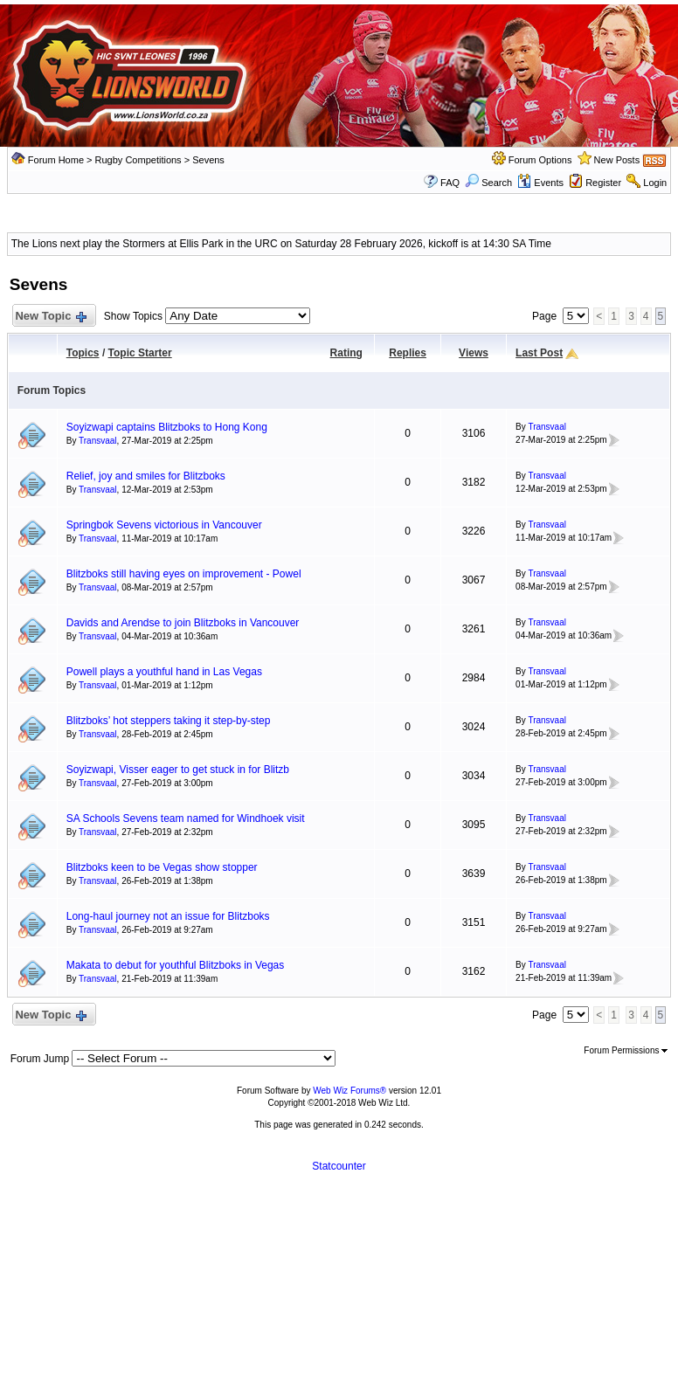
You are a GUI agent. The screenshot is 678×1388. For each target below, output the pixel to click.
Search (488, 182)
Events (540, 182)
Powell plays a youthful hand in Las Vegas (164, 672)
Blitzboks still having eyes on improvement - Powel (183, 574)
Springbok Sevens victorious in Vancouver (164, 525)
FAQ (450, 182)
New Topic (50, 316)
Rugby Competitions (138, 160)
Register (603, 182)
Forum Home (56, 160)
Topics (83, 353)
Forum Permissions (626, 1050)
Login (655, 182)
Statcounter (338, 1166)
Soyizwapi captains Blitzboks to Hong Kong (166, 427)
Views (473, 353)
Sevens (208, 160)
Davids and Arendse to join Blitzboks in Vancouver (183, 623)
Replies (407, 353)
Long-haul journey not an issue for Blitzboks (168, 916)
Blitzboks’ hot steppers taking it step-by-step (168, 721)
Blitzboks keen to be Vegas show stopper (162, 867)
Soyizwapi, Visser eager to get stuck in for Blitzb (177, 769)
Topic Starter (140, 353)
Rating (346, 353)
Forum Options (540, 160)
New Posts (617, 160)
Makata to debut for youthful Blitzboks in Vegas (175, 965)
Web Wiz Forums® (349, 1090)
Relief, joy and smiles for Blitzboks (145, 476)
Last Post (539, 353)
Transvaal (98, 440)
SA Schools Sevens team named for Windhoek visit (185, 818)
